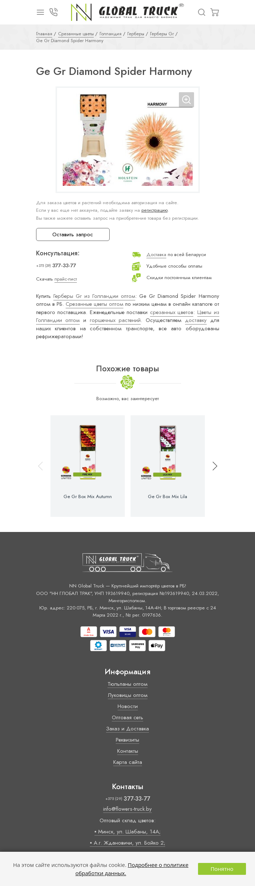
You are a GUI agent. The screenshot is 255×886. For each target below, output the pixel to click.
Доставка (156, 254)
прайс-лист (65, 279)
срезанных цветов (172, 312)
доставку (196, 320)
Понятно (222, 868)
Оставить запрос (72, 234)
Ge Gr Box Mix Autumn (87, 497)
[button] (211, 466)
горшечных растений (115, 320)
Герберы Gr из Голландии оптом (94, 296)
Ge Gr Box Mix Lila (167, 497)
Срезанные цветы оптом (94, 304)
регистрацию (154, 210)
